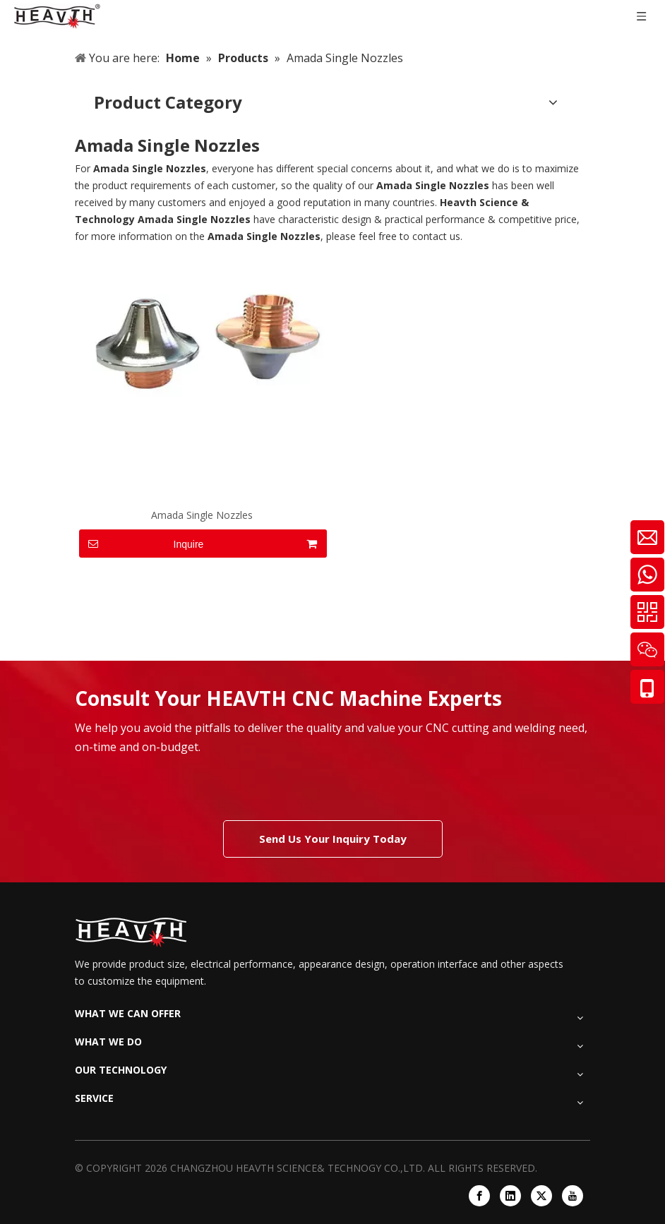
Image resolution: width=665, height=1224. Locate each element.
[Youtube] (572, 1195)
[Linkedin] (510, 1195)
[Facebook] (479, 1195)
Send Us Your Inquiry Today (333, 839)
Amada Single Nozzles (202, 515)
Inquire (141, 543)
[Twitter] (541, 1195)
